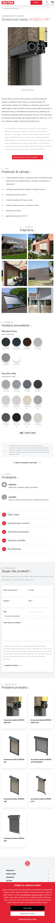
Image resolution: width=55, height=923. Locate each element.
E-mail (31, 590)
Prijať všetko (27, 908)
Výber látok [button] (10, 515)
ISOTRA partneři (35, 612)
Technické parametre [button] (15, 532)
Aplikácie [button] (10, 877)
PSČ (30, 601)
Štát (5, 612)
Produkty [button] (10, 870)
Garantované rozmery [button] (16, 523)
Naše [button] (11, 874)
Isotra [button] (9, 881)
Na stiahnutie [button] (11, 549)
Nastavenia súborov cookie (27, 919)
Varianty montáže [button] (13, 540)
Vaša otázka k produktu (12, 622)
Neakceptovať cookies (27, 913)
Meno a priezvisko (10, 590)
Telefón (6, 601)
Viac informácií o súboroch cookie (32, 895)
